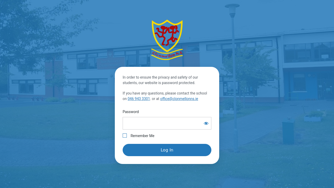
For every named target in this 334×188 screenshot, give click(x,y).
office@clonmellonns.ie (179, 99)
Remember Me (138, 135)
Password (131, 112)
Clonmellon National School (167, 40)
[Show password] (206, 123)
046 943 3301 (139, 99)
